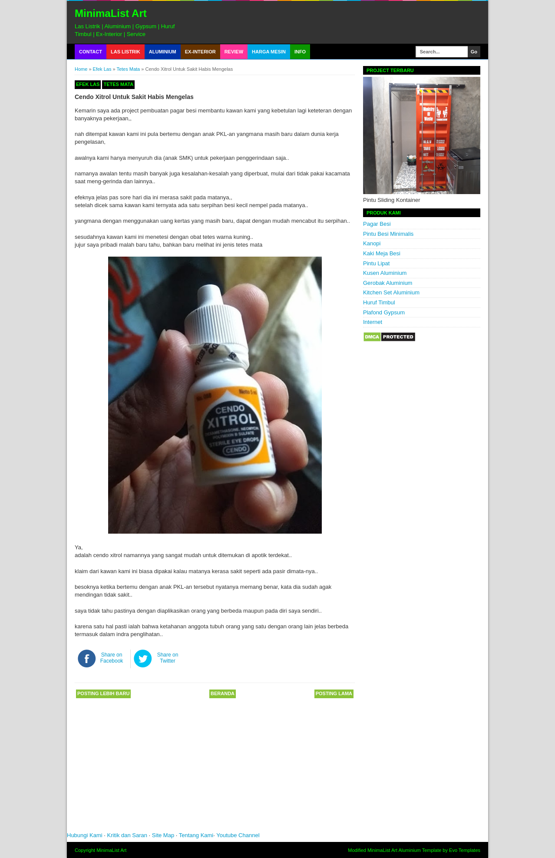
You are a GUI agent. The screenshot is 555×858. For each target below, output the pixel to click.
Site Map (163, 835)
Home (81, 69)
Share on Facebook (111, 658)
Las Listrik (125, 51)
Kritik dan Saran (128, 835)
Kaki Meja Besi (381, 253)
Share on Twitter (167, 658)
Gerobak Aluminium (387, 283)
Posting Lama (334, 693)
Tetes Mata (128, 69)
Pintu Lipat (376, 263)
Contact (90, 51)
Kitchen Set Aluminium (391, 292)
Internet (372, 322)
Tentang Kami (196, 835)
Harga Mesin (269, 51)
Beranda (223, 693)
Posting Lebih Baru (103, 693)
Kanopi (371, 243)
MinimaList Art (111, 13)
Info (300, 51)
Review (234, 51)
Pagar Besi (377, 224)
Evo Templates (464, 850)
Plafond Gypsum (384, 312)
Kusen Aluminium (384, 273)
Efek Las (102, 69)
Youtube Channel (237, 835)
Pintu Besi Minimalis (388, 234)
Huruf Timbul (379, 302)
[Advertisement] (197, 768)
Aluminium (162, 51)
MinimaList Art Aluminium (394, 850)
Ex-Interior (200, 51)
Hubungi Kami (84, 835)
